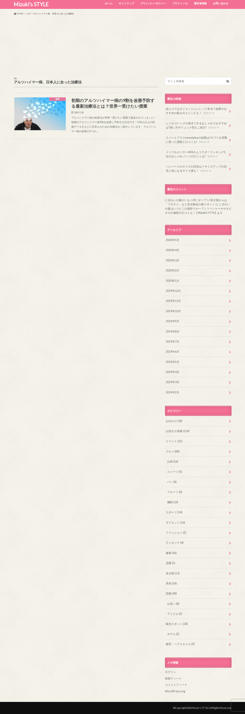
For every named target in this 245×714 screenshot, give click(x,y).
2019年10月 (173, 311)
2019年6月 (172, 351)
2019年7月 (172, 341)
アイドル (174, 613)
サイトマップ (126, 3)
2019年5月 (172, 362)
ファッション (176, 532)
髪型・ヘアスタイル (180, 644)
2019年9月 (172, 321)
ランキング (174, 542)
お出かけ (174, 421)
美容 (171, 583)
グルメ (172, 451)
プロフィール (180, 3)
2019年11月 (173, 300)
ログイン (170, 671)
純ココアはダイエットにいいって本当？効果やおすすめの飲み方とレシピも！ (196, 111)
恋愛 (170, 563)
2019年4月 (172, 372)
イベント (174, 441)
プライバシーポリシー (153, 3)
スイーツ (174, 471)
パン (171, 481)
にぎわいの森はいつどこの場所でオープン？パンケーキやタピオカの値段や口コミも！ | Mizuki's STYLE (198, 208)
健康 (171, 553)
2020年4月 (172, 250)
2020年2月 (172, 270)
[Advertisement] (122, 46)
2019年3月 (172, 382)
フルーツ (174, 492)
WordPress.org (175, 691)
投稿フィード (173, 678)
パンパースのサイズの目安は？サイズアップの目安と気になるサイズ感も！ (196, 169)
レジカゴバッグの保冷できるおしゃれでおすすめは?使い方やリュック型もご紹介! (196, 126)
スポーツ (174, 512)
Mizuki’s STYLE (31, 4)
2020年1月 (172, 280)
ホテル (173, 634)
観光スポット (177, 623)
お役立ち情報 (177, 431)
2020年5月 (172, 240)
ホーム (108, 3)
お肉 (172, 461)
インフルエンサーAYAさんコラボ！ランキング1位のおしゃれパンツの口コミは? (195, 154)
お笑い (173, 603)
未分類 (172, 573)
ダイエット (175, 522)
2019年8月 (172, 331)
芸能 (171, 593)
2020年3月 (172, 260)
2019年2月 (172, 392)
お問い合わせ (220, 3)
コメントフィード (176, 684)
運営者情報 (200, 3)
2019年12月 (173, 290)
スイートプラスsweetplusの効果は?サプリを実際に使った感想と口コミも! (196, 140)
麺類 (172, 502)
